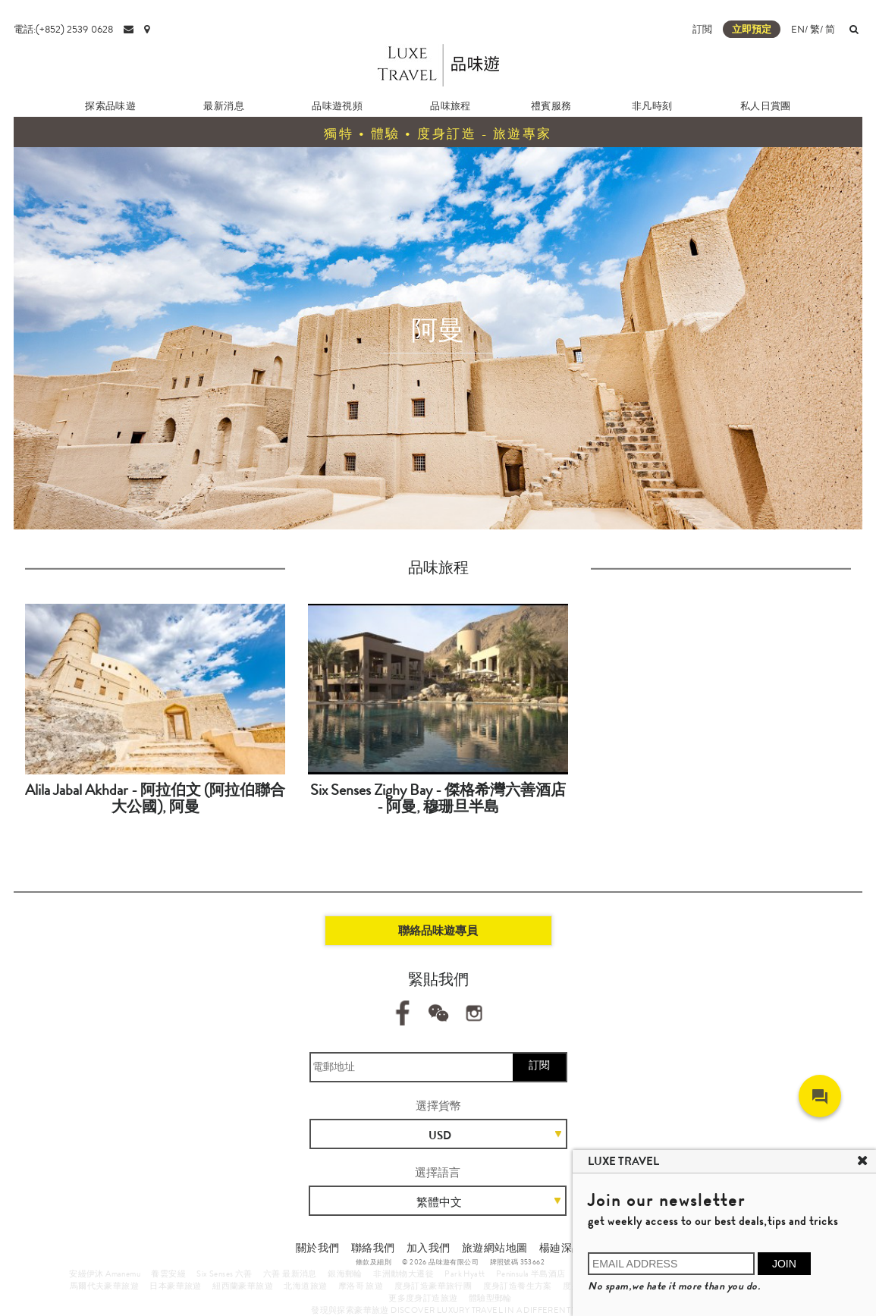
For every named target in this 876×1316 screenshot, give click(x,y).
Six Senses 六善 (224, 1273)
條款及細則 (373, 1262)
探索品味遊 (110, 106)
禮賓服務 (551, 106)
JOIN (784, 1264)
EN (798, 29)
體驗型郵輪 (490, 1298)
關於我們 (318, 1247)
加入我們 (429, 1247)
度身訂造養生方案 (517, 1286)
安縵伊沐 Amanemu (104, 1273)
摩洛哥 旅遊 (360, 1286)
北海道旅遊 (305, 1286)
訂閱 (539, 1065)
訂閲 (702, 29)
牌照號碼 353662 (517, 1262)
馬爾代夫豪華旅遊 (104, 1286)
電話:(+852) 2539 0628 (63, 29)
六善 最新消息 (290, 1273)
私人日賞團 (765, 106)
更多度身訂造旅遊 (422, 1298)
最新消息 (223, 106)
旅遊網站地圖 (494, 1247)
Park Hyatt (464, 1273)
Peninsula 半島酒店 (531, 1273)
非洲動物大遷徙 (403, 1273)
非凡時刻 (652, 106)
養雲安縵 (168, 1273)
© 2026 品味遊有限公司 (440, 1262)
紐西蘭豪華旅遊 (242, 1286)
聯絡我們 (373, 1247)
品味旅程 (450, 106)
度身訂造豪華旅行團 (433, 1286)
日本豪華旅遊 (175, 1286)
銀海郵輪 (345, 1273)
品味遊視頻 (337, 106)
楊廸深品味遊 (571, 1247)
